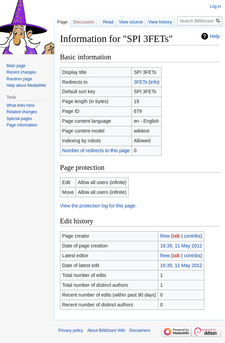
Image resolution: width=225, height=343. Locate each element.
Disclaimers (139, 330)
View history (160, 21)
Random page (19, 79)
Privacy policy (70, 330)
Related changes (21, 111)
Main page (15, 65)
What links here (20, 105)
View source (131, 21)
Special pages (19, 118)
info (154, 82)
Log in (215, 6)
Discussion (83, 21)
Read (108, 21)
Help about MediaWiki (26, 85)
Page (62, 21)
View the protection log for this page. (98, 205)
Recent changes (21, 72)
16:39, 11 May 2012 (181, 245)
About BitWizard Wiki (106, 330)
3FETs (140, 82)
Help (215, 36)
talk (176, 236)
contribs (192, 236)
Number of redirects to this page (96, 150)
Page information (21, 125)
